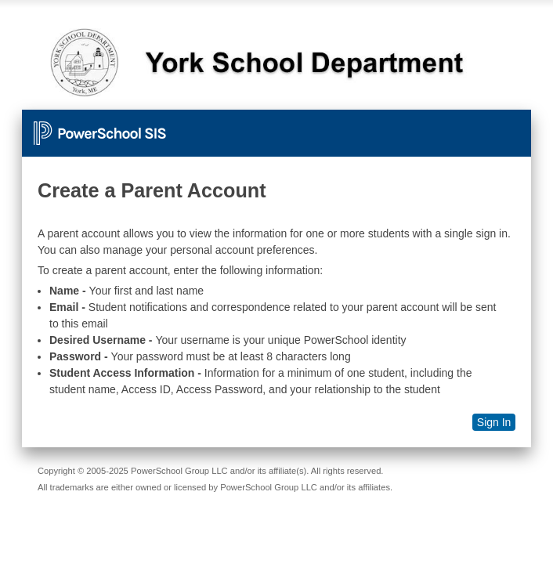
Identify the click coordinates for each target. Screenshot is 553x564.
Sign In (494, 422)
